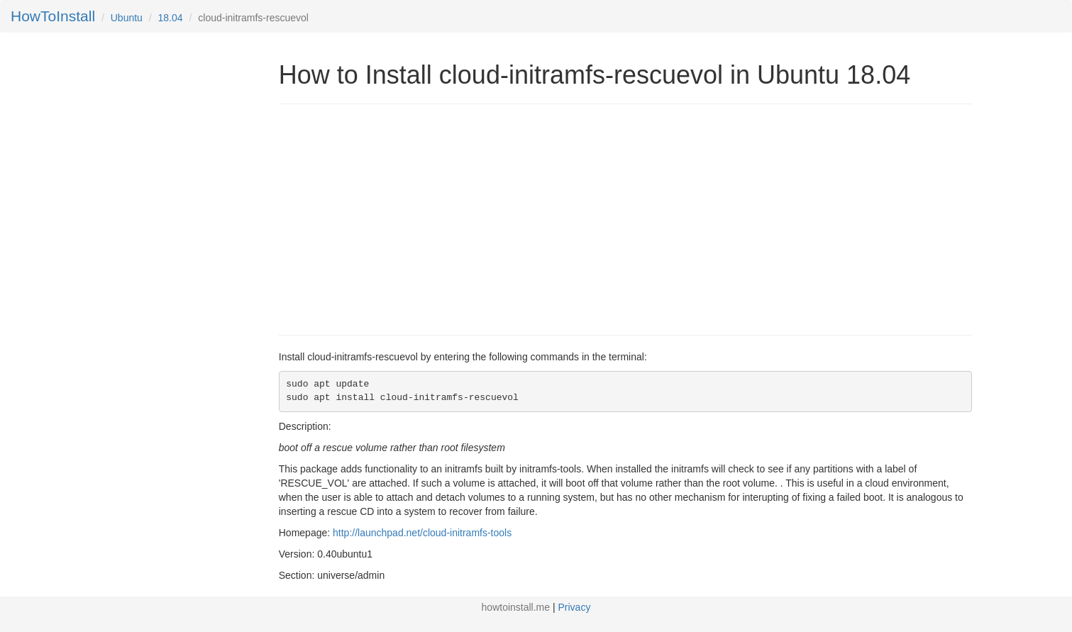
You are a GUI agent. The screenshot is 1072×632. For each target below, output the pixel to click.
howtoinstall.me (516, 607)
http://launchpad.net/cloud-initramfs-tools (422, 532)
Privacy (574, 607)
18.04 (170, 17)
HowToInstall (53, 16)
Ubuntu (127, 17)
